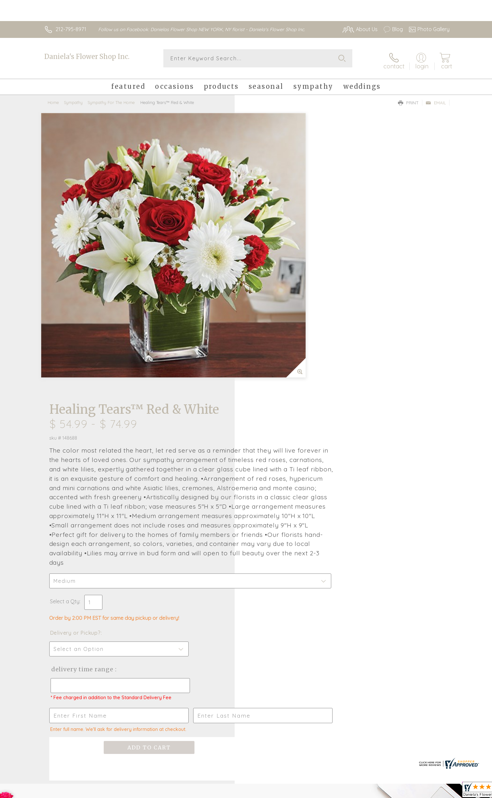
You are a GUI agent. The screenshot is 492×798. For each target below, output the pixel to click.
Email (436, 99)
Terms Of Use (307, 791)
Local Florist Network (392, 791)
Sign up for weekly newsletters (327, 590)
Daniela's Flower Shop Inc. (86, 56)
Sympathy (73, 98)
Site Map (432, 791)
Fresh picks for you (189, 594)
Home (53, 98)
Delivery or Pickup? (272, 385)
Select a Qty (261, 354)
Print (408, 99)
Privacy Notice (345, 791)
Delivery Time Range (278, 422)
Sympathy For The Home (111, 98)
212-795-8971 (70, 29)
